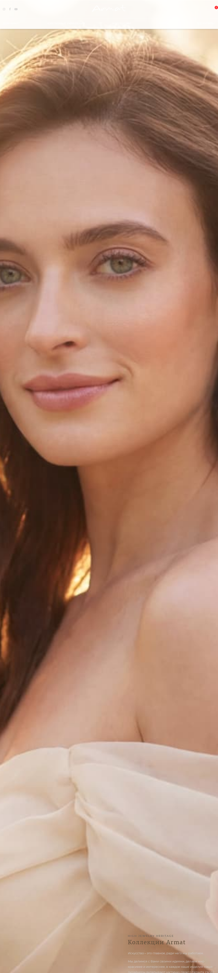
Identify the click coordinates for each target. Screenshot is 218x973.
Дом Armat (11, 22)
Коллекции (121, 22)
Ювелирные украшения (66, 22)
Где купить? (206, 22)
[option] (109, 486)
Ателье (164, 22)
